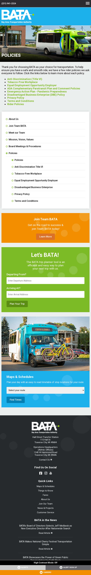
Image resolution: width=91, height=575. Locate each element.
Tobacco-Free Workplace (22, 82)
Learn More (45, 236)
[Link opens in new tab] (68, 567)
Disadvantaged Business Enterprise (32, 187)
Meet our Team (15, 133)
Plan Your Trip (17, 303)
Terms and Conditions (20, 100)
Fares (45, 495)
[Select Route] (45, 390)
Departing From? (16, 274)
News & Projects (46, 508)
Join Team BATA (16, 126)
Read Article (44, 533)
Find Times (16, 399)
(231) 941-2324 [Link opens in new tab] (8, 3)
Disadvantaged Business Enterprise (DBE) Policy (36, 94)
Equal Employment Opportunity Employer (32, 85)
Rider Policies (15, 104)
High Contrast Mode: (45, 563)
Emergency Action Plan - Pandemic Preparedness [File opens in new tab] (37, 91)
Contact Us (44, 459)
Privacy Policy (15, 97)
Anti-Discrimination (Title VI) (24, 79)
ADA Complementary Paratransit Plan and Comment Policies (43, 88)
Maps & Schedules (45, 486)
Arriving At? (13, 288)
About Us (12, 119)
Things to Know (45, 490)
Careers (47, 572)
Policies (11, 153)
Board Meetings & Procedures (23, 146)
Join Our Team (46, 503)
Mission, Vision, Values (20, 139)
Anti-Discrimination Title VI (27, 167)
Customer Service (45, 512)
